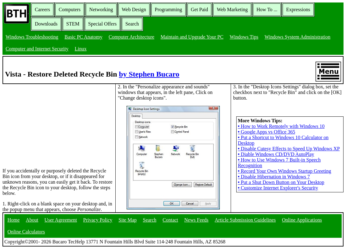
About (32, 220)
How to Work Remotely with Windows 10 (281, 126)
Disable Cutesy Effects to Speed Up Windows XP (289, 148)
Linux (80, 48)
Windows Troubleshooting (32, 37)
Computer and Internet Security (37, 48)
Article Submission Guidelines (245, 220)
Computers (70, 9)
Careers (42, 9)
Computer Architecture (131, 37)
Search (132, 23)
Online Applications (302, 220)
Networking (101, 9)
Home (13, 220)
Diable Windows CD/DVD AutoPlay (276, 154)
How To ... (266, 9)
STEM (73, 23)
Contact (170, 220)
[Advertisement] (49, 123)
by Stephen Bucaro (149, 74)
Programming (168, 9)
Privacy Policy (98, 220)
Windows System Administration (297, 37)
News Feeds (196, 220)
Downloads (46, 23)
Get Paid (199, 9)
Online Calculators (26, 231)
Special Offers (102, 23)
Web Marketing (232, 9)
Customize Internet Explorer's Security (278, 187)
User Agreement (60, 220)
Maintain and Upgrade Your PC (191, 37)
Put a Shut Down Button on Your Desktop (281, 182)
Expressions (298, 9)
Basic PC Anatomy (84, 37)
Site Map (127, 220)
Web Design (134, 9)
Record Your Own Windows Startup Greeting (284, 171)
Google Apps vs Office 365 (266, 131)
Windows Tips (244, 37)
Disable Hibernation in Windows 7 (274, 176)
